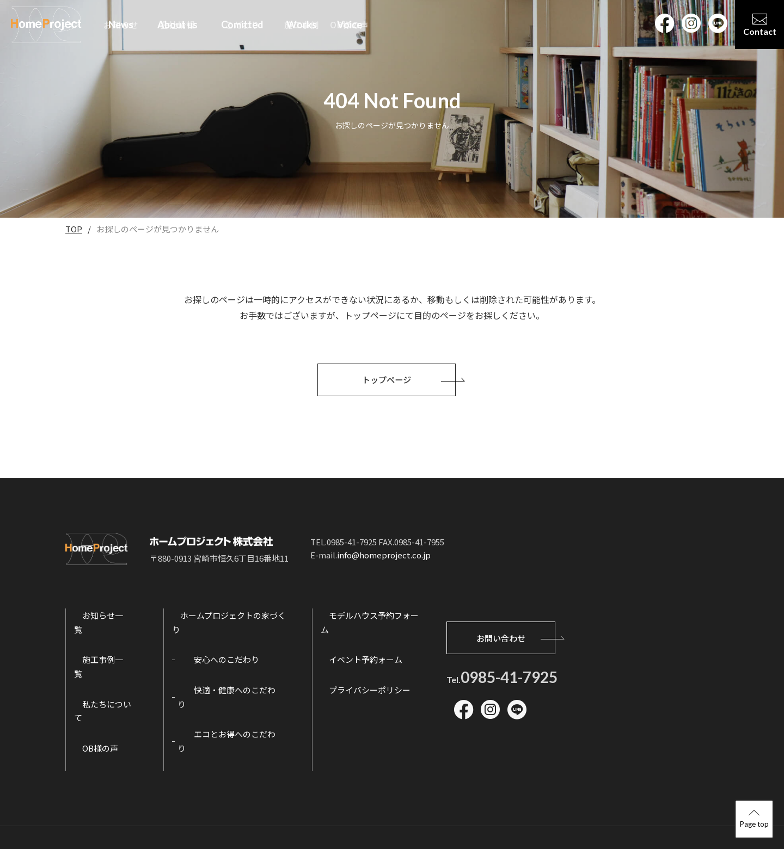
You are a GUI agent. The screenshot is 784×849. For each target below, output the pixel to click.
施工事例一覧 (98, 654)
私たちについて (102, 684)
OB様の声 (92, 715)
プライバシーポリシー (365, 684)
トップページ (410, 388)
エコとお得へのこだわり (221, 715)
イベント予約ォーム (360, 654)
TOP (73, 229)
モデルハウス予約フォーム (373, 624)
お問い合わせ (515, 632)
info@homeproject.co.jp (384, 563)
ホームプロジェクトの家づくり (228, 624)
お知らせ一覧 (98, 624)
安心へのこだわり (209, 654)
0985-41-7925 (509, 672)
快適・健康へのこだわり (221, 684)
